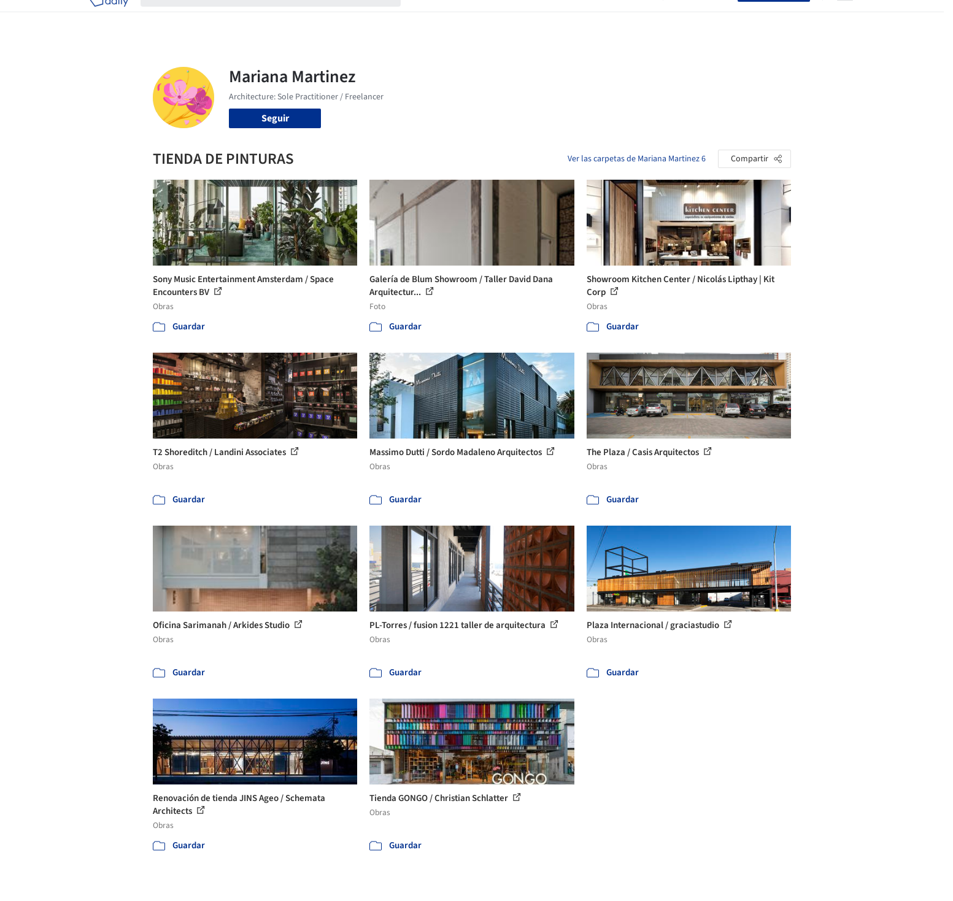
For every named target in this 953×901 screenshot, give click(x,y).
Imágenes (468, 17)
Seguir (275, 118)
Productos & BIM (533, 17)
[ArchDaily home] (108, 17)
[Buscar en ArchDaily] (280, 17)
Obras (425, 17)
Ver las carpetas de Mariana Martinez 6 (637, 159)
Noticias (595, 17)
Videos (636, 17)
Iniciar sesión (703, 17)
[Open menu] (845, 17)
